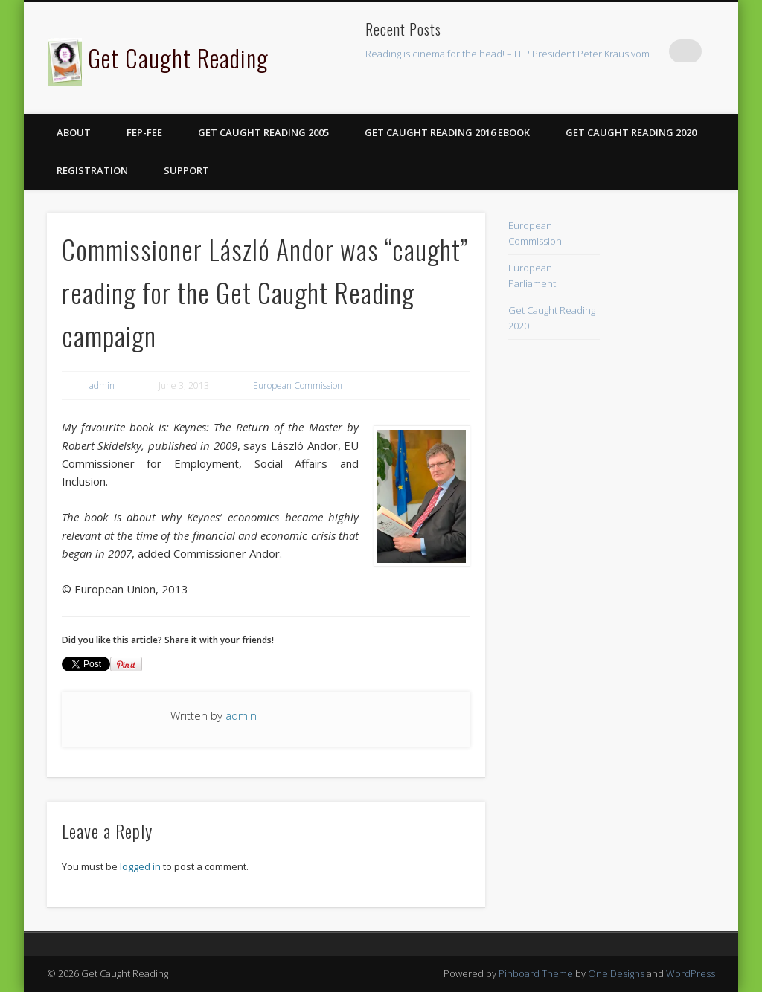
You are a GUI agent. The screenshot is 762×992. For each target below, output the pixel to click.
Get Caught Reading (178, 57)
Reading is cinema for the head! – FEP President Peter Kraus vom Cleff (518, 53)
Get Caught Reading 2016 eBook (447, 132)
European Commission (297, 385)
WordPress (690, 973)
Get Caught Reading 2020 (631, 132)
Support (186, 170)
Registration (92, 170)
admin (102, 385)
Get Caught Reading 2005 (263, 132)
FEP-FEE (144, 132)
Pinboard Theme (536, 973)
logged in (140, 866)
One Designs (616, 973)
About (74, 132)
